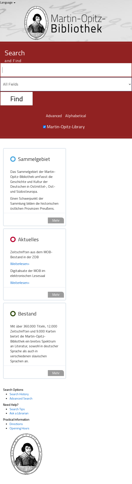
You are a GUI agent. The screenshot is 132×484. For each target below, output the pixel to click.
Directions (16, 424)
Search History (19, 394)
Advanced (54, 116)
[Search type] (66, 84)
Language (7, 2)
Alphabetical (75, 116)
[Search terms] (66, 70)
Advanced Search (21, 398)
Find (16, 98)
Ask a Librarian (19, 413)
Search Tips (17, 409)
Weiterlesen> (19, 263)
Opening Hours (19, 428)
